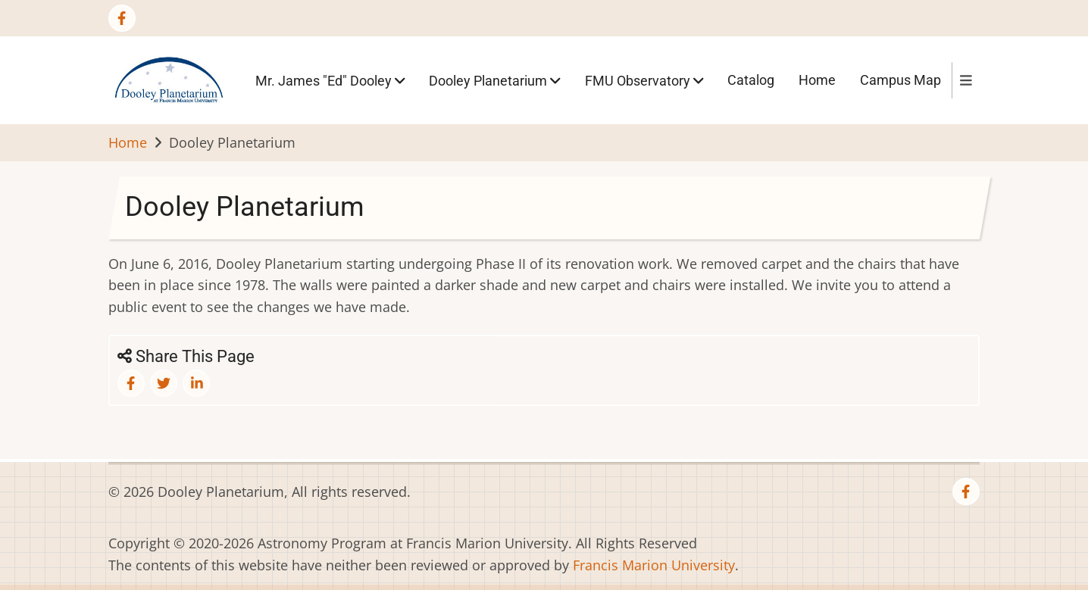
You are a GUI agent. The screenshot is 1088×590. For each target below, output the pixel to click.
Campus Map (900, 80)
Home (817, 80)
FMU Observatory (644, 80)
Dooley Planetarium (495, 80)
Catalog (750, 80)
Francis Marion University (654, 565)
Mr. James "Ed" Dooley (330, 80)
